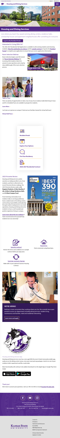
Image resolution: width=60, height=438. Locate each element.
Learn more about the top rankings (12, 214)
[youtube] (30, 397)
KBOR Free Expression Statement (39, 429)
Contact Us (34, 419)
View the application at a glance (17, 49)
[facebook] (22, 397)
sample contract (37, 49)
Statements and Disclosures (38, 423)
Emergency (34, 421)
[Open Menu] (57, 4)
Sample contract (16, 247)
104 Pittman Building (30, 404)
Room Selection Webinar (12, 59)
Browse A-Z (56, 1)
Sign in (51, 1)
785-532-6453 (10, 408)
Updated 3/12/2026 (36, 435)
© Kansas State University (38, 433)
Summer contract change (16, 261)
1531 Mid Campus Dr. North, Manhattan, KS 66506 (30, 406)
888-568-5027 (21, 408)
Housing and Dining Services (17, 4)
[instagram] (37, 397)
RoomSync (43, 246)
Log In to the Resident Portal (12, 41)
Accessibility (35, 425)
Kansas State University (6, 1)
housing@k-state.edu (47, 387)
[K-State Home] (2, 4)
